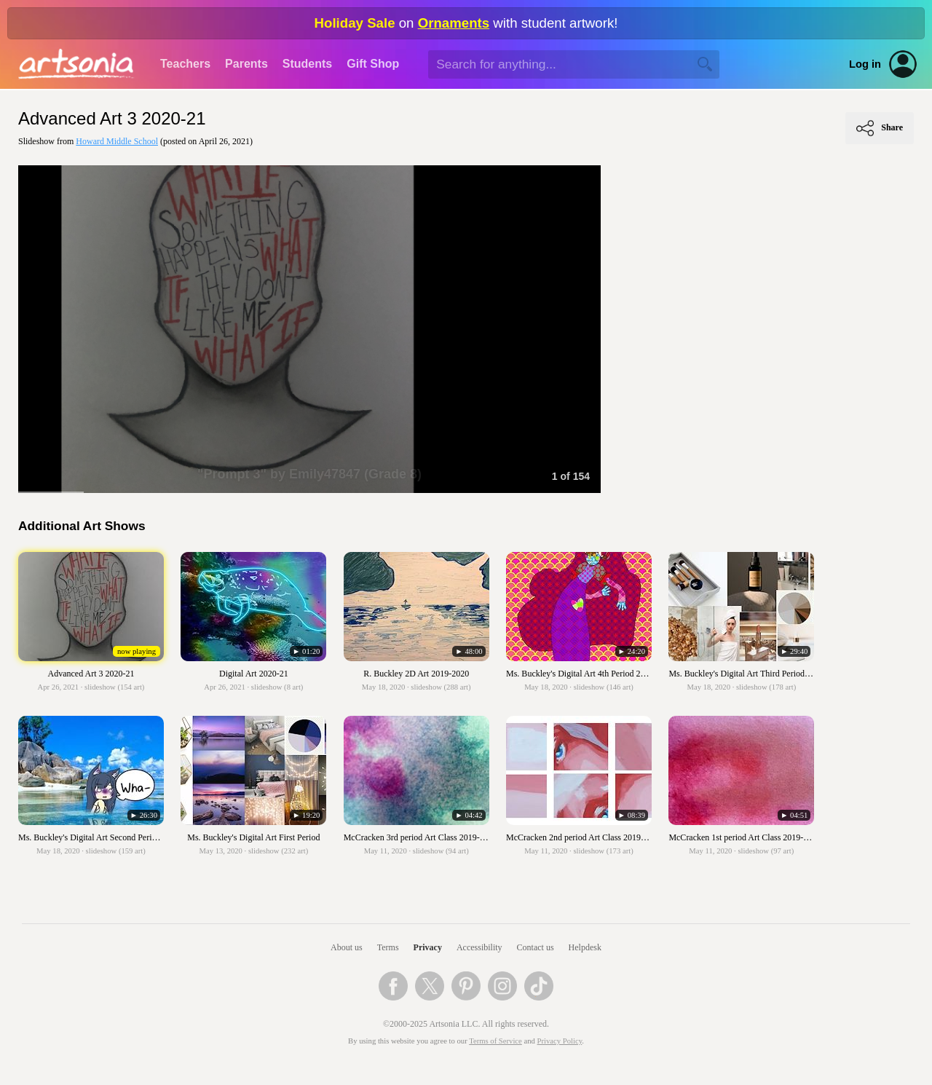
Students (307, 64)
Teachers (185, 64)
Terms (388, 947)
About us (347, 947)
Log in (865, 64)
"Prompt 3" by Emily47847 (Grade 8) (309, 474)
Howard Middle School (117, 141)
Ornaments (454, 23)
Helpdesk (585, 947)
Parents (246, 64)
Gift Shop (373, 64)
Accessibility (479, 947)
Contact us (535, 947)
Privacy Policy (559, 1041)
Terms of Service (495, 1041)
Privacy (428, 947)
